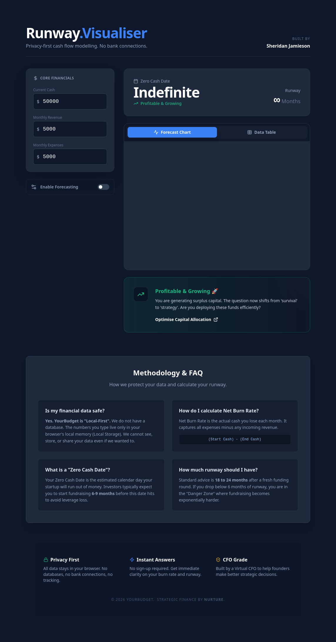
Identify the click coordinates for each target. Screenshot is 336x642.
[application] (217, 205)
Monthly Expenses (48, 145)
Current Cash (44, 90)
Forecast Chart (172, 132)
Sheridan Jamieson (288, 46)
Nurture (214, 599)
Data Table (261, 132)
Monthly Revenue (47, 117)
